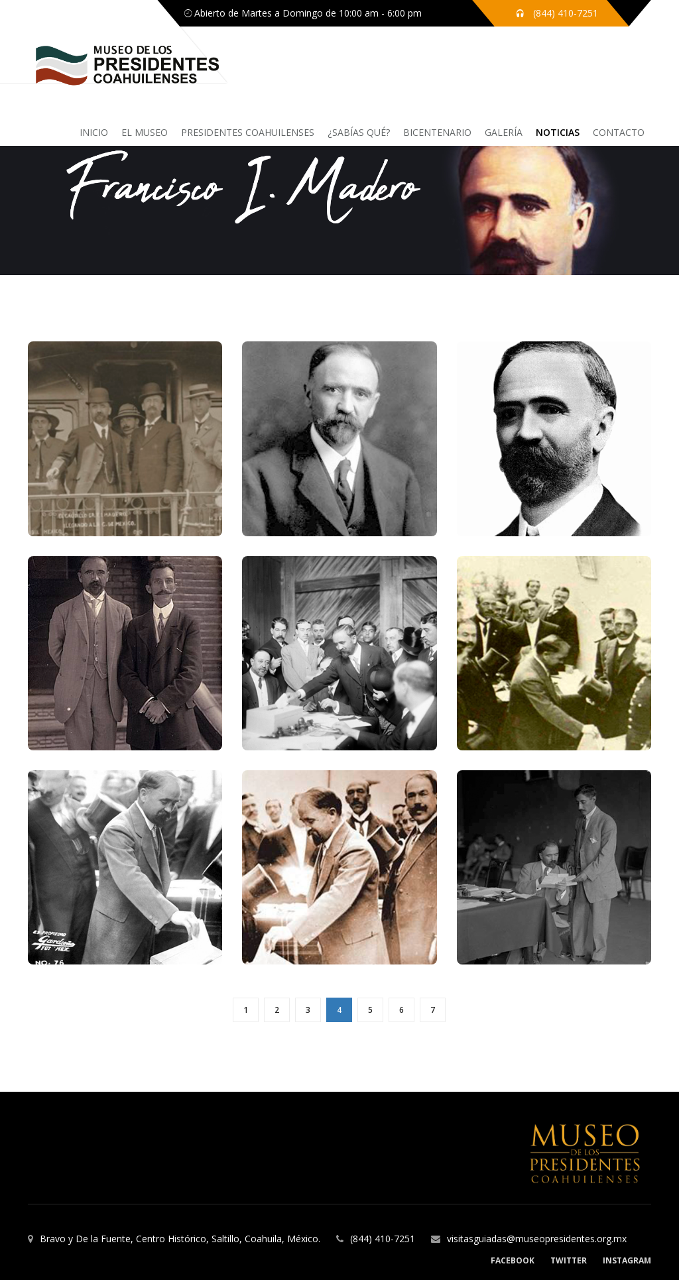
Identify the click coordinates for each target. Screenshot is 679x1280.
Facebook (512, 1260)
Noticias (558, 132)
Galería (504, 132)
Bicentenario (437, 132)
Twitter (568, 1260)
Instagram (627, 1260)
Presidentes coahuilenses (247, 132)
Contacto (619, 132)
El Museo (144, 132)
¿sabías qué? (359, 132)
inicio (94, 132)
